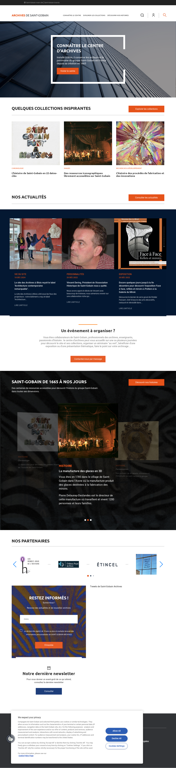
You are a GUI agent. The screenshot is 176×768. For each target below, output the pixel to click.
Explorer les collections (94, 15)
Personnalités (122, 469)
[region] (77, 737)
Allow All (117, 731)
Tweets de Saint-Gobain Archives (106, 586)
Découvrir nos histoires (118, 15)
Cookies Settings (117, 746)
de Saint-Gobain (30, 15)
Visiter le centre (67, 71)
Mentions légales (140, 741)
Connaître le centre (72, 15)
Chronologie (24, 460)
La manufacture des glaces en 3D (80, 471)
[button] (153, 15)
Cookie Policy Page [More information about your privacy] (26, 756)
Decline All (116, 738)
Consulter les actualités (146, 197)
